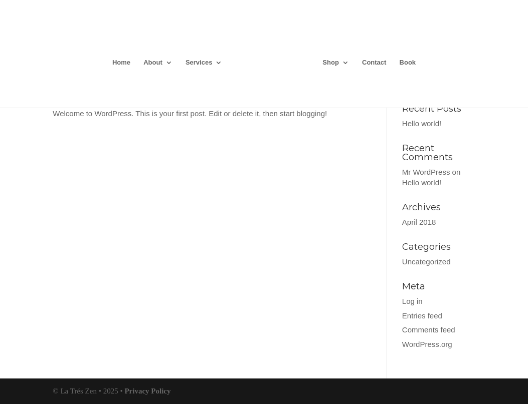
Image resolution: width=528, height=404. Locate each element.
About (152, 62)
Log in (412, 301)
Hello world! (421, 123)
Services (199, 62)
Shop (330, 62)
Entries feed (422, 315)
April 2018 (419, 222)
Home (121, 62)
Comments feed (428, 329)
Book (408, 62)
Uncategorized (426, 261)
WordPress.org (427, 344)
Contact (374, 62)
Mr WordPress (426, 172)
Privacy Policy (147, 391)
